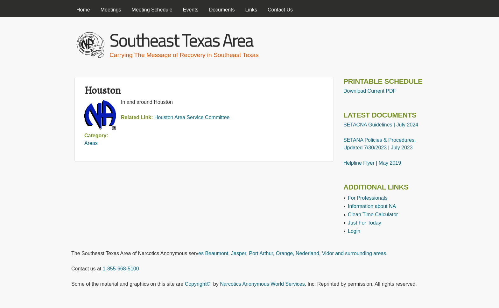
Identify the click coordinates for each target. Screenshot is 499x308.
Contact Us (280, 9)
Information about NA (372, 206)
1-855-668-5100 (121, 268)
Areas (91, 143)
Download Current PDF (369, 91)
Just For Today (364, 223)
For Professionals (368, 198)
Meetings (111, 9)
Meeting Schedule (152, 9)
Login (354, 231)
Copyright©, (198, 284)
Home (83, 9)
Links (251, 9)
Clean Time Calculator (373, 214)
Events (191, 9)
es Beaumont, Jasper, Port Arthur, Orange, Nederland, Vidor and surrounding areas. (293, 253)
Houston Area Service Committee (192, 117)
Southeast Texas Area (181, 40)
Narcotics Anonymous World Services (262, 284)
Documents (222, 9)
